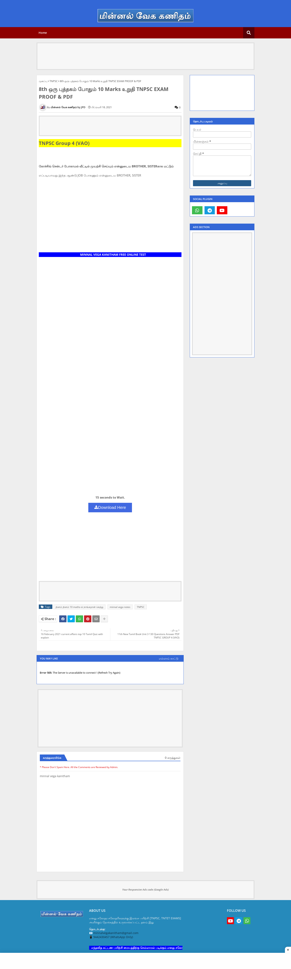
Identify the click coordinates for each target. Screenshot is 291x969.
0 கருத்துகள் (172, 758)
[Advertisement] (145, 52)
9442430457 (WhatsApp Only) (113, 937)
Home (43, 33)
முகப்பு (43, 81)
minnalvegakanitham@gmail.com (115, 933)
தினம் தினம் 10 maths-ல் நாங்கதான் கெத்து (79, 607)
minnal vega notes (120, 607)
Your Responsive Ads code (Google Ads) (145, 889)
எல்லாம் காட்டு (168, 658)
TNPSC (54, 81)
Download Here (110, 507)
